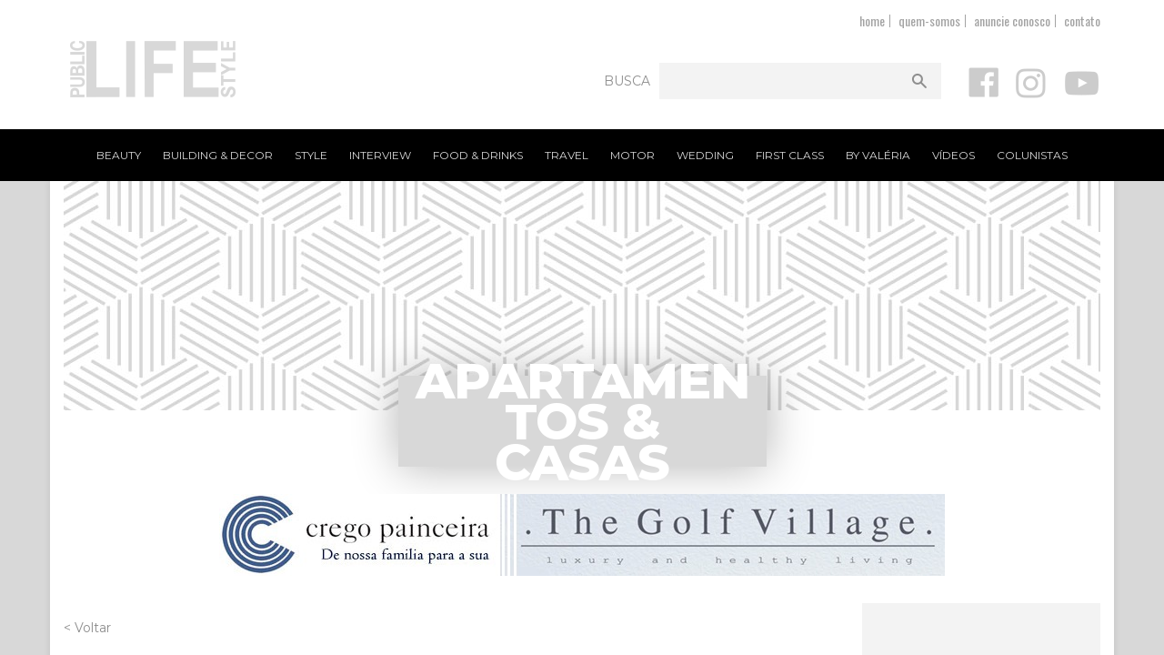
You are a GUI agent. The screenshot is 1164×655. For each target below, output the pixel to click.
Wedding (705, 155)
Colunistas (1032, 155)
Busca (627, 81)
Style (311, 155)
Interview (380, 155)
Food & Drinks (478, 155)
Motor (632, 155)
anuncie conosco (1012, 20)
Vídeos (953, 155)
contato (1082, 20)
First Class (790, 155)
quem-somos (929, 20)
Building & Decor (218, 155)
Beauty (118, 155)
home (872, 20)
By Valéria (878, 155)
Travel (566, 155)
